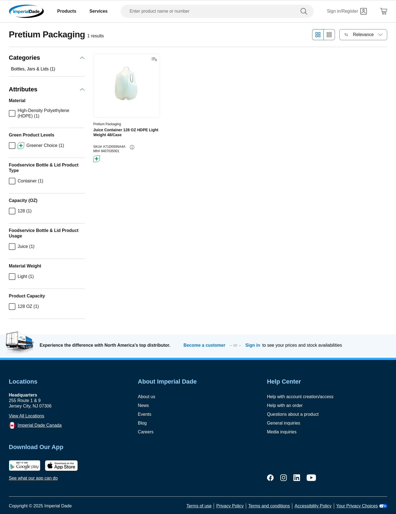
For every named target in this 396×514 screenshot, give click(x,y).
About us (146, 396)
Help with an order (285, 405)
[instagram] (283, 477)
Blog (142, 423)
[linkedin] (296, 477)
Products (66, 11)
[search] (305, 11)
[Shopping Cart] (383, 11)
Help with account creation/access (300, 396)
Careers (145, 432)
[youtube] (311, 477)
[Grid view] (317, 34)
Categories (46, 57)
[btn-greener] (96, 158)
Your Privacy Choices (361, 506)
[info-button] (132, 147)
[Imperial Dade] (26, 11)
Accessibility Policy (313, 506)
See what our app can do (33, 478)
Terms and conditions (269, 506)
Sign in (252, 345)
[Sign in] (347, 11)
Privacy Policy (230, 506)
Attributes (46, 89)
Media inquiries (282, 432)
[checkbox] (12, 113)
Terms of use (199, 506)
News (143, 405)
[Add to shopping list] (154, 59)
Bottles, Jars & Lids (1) (33, 69)
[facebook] (270, 477)
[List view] (329, 34)
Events (144, 414)
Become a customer (204, 345)
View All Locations (26, 416)
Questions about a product (293, 414)
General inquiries (283, 423)
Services (98, 11)
